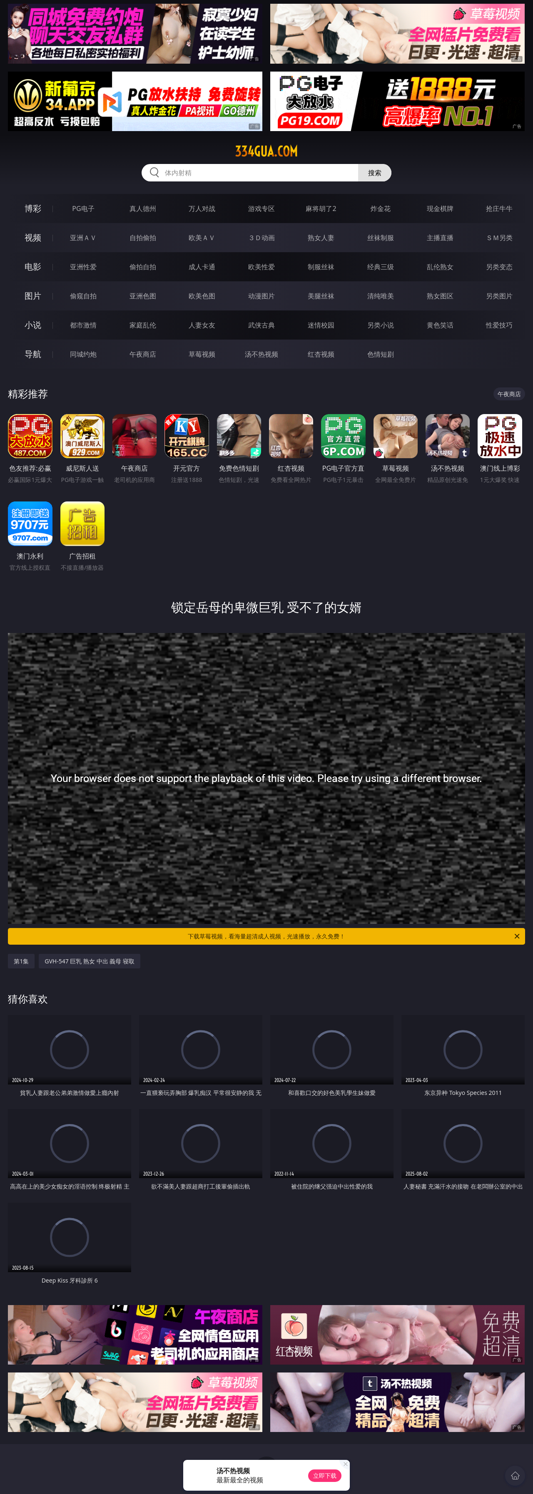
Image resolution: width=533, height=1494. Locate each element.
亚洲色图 (143, 295)
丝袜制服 (380, 237)
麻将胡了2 (321, 208)
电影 (33, 266)
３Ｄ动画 (261, 237)
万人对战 (202, 208)
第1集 (21, 961)
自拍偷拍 (143, 237)
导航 (33, 354)
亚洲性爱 (83, 266)
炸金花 (381, 208)
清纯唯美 (380, 295)
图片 (33, 295)
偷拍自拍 (143, 266)
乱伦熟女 (440, 266)
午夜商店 (143, 354)
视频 (33, 237)
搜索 (374, 172)
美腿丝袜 (321, 295)
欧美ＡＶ (202, 237)
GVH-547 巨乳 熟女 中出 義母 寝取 (89, 961)
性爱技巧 (499, 325)
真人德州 (143, 208)
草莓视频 (202, 354)
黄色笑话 (440, 325)
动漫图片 (261, 295)
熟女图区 (440, 295)
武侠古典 (261, 325)
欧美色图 (202, 295)
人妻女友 (202, 325)
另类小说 (380, 325)
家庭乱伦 (143, 325)
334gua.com (266, 151)
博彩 (33, 208)
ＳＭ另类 (499, 237)
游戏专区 (261, 208)
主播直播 (440, 237)
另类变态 (499, 266)
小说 (33, 324)
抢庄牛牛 (499, 208)
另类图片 (499, 295)
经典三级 (380, 266)
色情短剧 (380, 354)
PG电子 (83, 208)
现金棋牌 (440, 208)
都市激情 (83, 325)
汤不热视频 (261, 354)
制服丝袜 (321, 266)
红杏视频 (321, 354)
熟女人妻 (321, 237)
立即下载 (324, 1475)
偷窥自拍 (83, 295)
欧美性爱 (261, 266)
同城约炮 (83, 354)
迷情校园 (321, 325)
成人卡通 (202, 266)
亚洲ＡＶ (83, 237)
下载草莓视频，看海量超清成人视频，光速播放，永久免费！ (354, 936)
